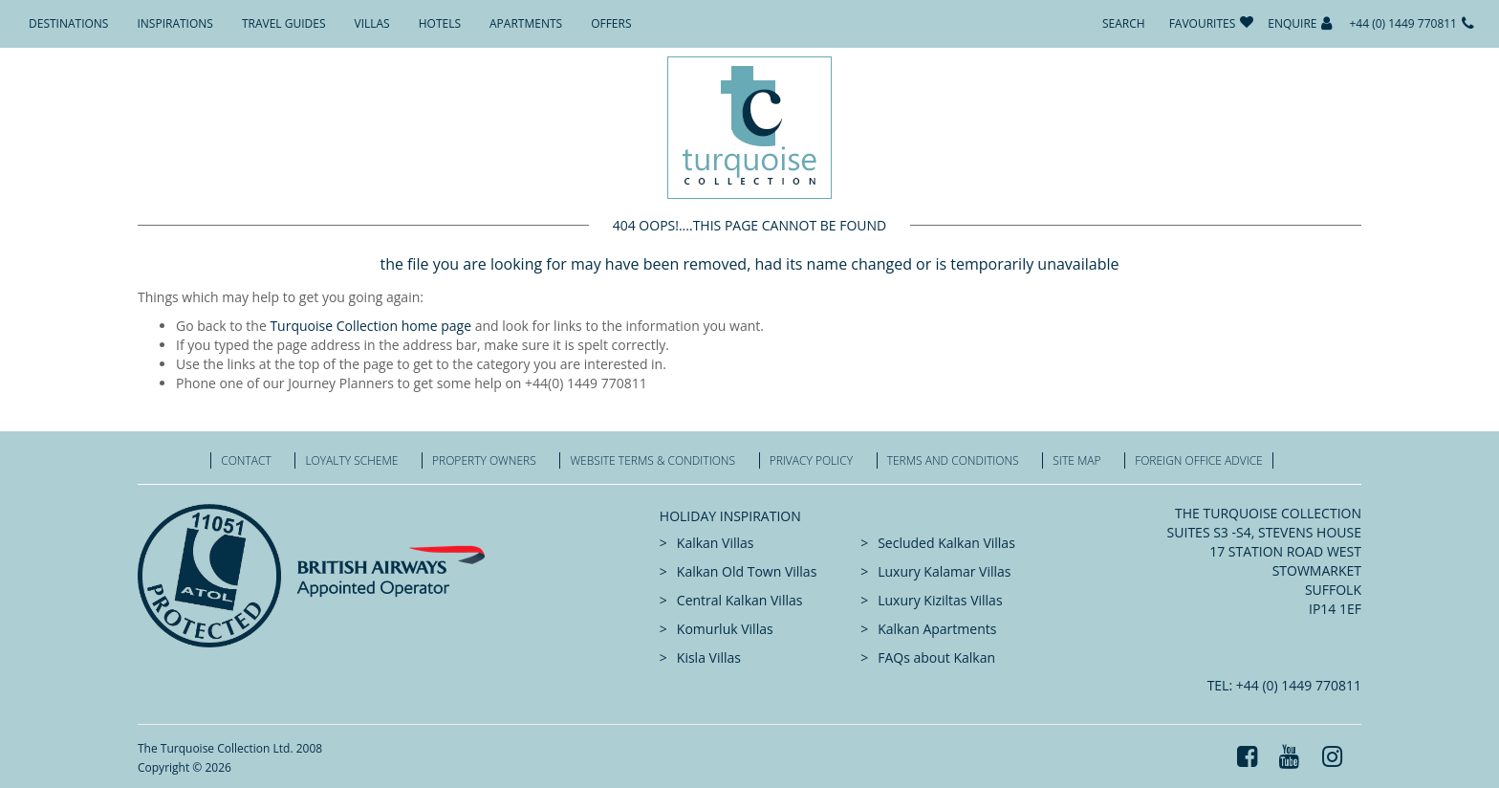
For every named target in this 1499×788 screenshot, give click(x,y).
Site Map (1076, 460)
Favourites (1202, 23)
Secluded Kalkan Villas (946, 543)
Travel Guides (284, 23)
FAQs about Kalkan (936, 657)
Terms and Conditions (953, 460)
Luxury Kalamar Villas (944, 571)
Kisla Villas (709, 657)
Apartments (525, 23)
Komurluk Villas (725, 629)
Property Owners (484, 460)
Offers (611, 23)
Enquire (1292, 23)
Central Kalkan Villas (740, 600)
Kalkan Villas (715, 543)
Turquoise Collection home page (370, 326)
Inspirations (174, 23)
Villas (372, 23)
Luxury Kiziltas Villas (940, 600)
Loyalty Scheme (351, 460)
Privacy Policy (811, 460)
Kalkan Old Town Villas (746, 571)
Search (1123, 23)
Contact (246, 460)
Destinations (68, 23)
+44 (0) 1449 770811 (1403, 23)
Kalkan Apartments (937, 629)
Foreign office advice (1199, 460)
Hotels (440, 23)
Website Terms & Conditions (652, 460)
